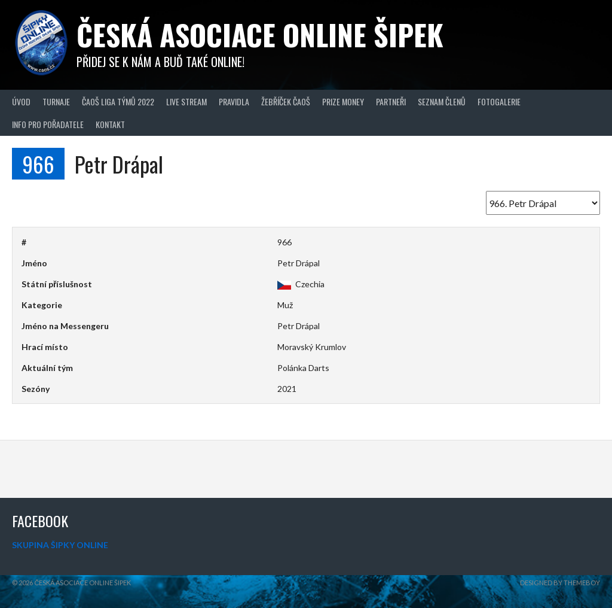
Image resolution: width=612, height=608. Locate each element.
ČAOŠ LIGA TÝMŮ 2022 (118, 101)
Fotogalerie (499, 101)
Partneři (391, 101)
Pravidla (234, 101)
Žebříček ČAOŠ (285, 101)
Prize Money (343, 101)
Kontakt (110, 124)
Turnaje (56, 101)
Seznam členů (442, 101)
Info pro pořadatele (48, 124)
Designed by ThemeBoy (560, 582)
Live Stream (186, 101)
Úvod (21, 101)
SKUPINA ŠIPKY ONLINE (60, 545)
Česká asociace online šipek (259, 34)
